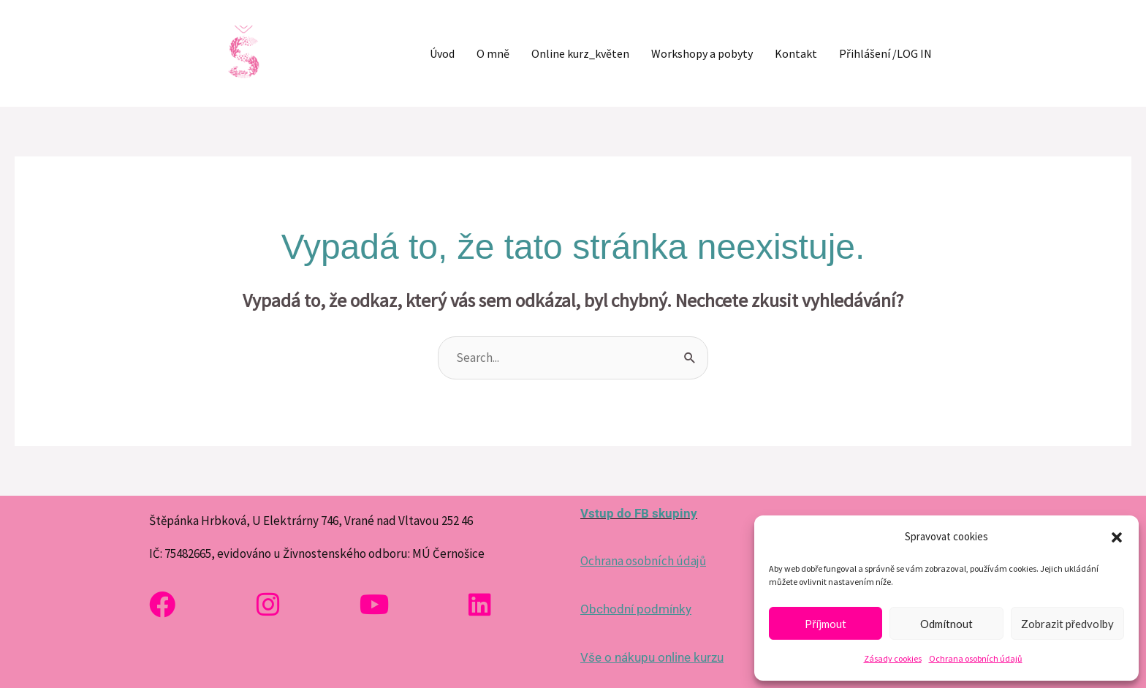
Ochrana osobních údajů (975, 658)
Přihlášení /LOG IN (885, 53)
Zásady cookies (893, 658)
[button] (1116, 537)
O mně (493, 53)
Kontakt (796, 53)
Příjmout (825, 623)
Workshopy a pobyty (702, 53)
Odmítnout (946, 623)
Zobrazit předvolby (1067, 623)
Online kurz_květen (580, 53)
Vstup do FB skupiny (638, 513)
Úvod (442, 53)
